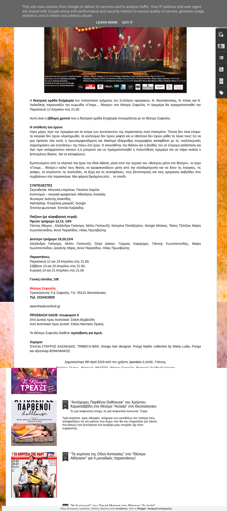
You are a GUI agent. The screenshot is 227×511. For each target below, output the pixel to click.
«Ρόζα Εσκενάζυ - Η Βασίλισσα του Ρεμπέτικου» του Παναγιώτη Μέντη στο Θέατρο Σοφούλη (144, 216)
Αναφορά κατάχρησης (160, 508)
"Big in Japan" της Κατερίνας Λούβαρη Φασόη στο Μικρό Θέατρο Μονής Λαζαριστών (197, 216)
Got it (127, 22)
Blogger (142, 508)
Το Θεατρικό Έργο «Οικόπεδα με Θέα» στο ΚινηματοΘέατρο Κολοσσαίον (36, 214)
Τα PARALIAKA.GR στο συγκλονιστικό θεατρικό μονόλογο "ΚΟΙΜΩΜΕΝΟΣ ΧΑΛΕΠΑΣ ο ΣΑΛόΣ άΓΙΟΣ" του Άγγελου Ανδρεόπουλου (108, 251)
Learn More (106, 22)
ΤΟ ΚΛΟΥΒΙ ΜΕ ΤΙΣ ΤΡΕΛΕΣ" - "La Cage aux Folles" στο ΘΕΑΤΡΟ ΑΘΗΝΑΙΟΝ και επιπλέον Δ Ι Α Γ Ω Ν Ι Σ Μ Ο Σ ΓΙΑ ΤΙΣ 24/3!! (114, 354)
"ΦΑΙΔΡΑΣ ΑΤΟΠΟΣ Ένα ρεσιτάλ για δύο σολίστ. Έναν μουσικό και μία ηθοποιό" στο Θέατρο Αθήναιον (90, 216)
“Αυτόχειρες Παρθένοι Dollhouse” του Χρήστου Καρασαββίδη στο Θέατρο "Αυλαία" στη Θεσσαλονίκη (113, 404)
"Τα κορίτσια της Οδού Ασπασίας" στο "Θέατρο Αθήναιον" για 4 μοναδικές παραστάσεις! (108, 456)
